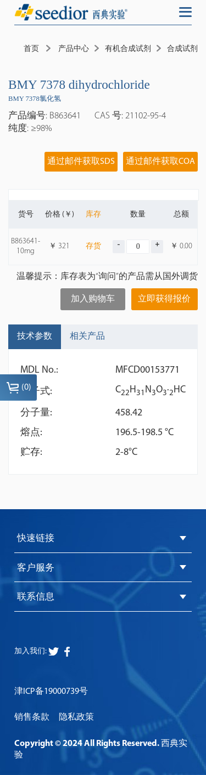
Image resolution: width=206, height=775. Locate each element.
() (18, 387)
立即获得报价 (164, 299)
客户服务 (35, 568)
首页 (31, 49)
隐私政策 (76, 717)
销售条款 (31, 717)
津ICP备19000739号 (51, 691)
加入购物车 (93, 299)
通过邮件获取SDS (81, 161)
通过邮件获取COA (160, 161)
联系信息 (35, 597)
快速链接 (35, 538)
